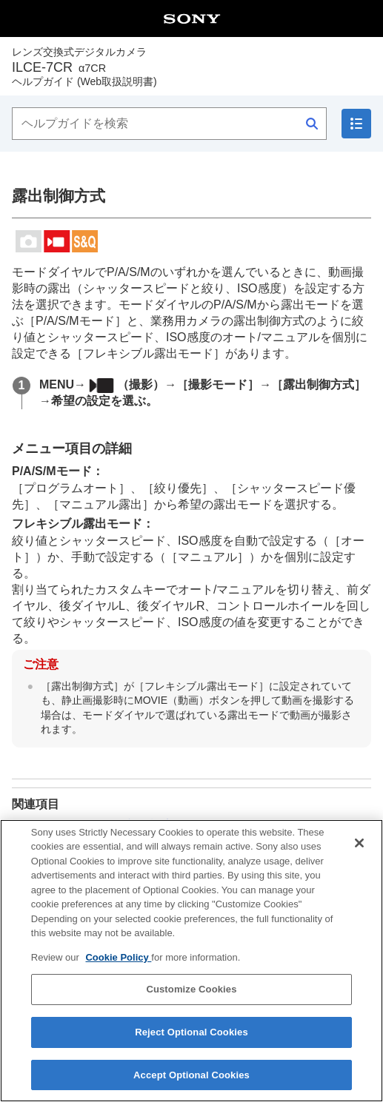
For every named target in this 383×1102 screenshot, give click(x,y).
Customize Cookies (191, 1001)
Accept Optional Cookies (191, 1086)
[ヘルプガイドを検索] (169, 123)
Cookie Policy (118, 968)
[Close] (359, 854)
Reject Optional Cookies (191, 1043)
